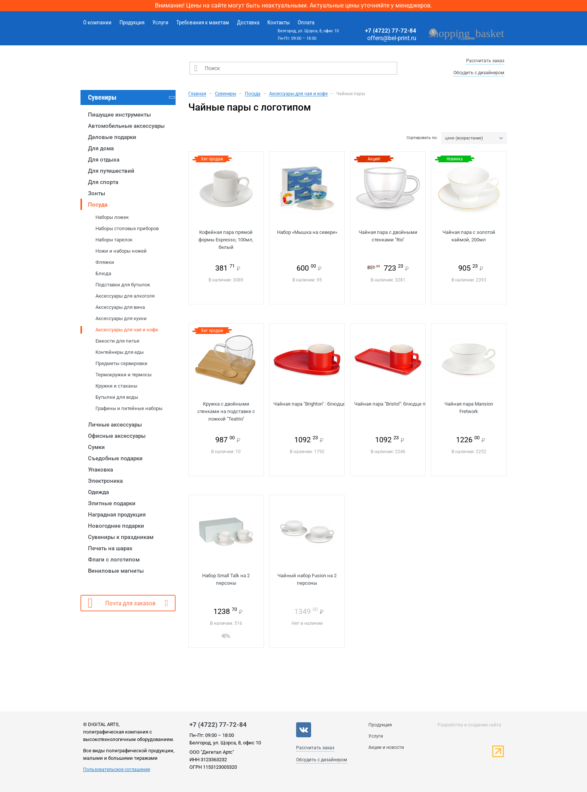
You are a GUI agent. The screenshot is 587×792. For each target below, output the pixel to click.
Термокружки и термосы (123, 374)
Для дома (101, 148)
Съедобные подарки (115, 458)
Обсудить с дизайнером (478, 72)
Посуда (97, 204)
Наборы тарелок (114, 240)
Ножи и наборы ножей (121, 251)
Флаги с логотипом (114, 559)
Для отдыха (103, 159)
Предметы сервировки (121, 363)
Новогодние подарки (116, 526)
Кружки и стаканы (116, 386)
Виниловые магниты (116, 570)
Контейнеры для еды (119, 352)
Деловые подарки (112, 137)
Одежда (98, 492)
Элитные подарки (112, 503)
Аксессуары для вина (120, 307)
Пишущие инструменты (119, 114)
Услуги (160, 22)
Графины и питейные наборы (128, 408)
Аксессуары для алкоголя (125, 296)
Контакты (278, 22)
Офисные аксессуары (117, 436)
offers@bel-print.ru (391, 38)
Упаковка (100, 469)
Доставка (248, 22)
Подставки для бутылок (122, 284)
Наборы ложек (112, 217)
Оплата (306, 22)
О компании (97, 22)
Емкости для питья (117, 341)
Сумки (96, 447)
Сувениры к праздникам (120, 537)
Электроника (105, 481)
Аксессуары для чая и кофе (126, 329)
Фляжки (104, 262)
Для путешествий (111, 171)
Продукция (132, 22)
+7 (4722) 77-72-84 (390, 30)
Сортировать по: (422, 138)
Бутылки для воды (116, 397)
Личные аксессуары (115, 424)
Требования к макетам (202, 22)
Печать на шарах (110, 548)
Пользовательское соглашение (116, 769)
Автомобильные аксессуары (126, 126)
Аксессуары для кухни (121, 318)
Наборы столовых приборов (127, 228)
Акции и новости (386, 747)
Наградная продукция (117, 514)
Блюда (103, 273)
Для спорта (103, 182)
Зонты (96, 193)
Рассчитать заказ (485, 60)
